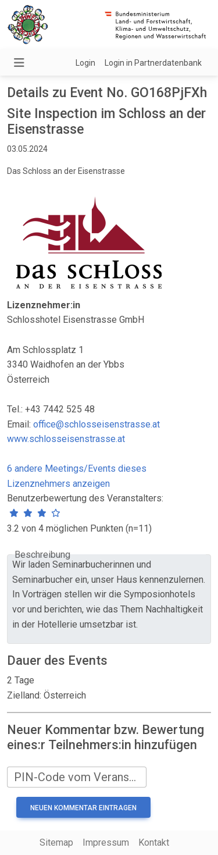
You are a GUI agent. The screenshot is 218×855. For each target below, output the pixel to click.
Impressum (106, 842)
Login (85, 62)
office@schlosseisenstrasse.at (96, 424)
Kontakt (153, 842)
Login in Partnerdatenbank (153, 62)
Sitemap (56, 842)
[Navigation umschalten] (19, 63)
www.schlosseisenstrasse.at (66, 438)
